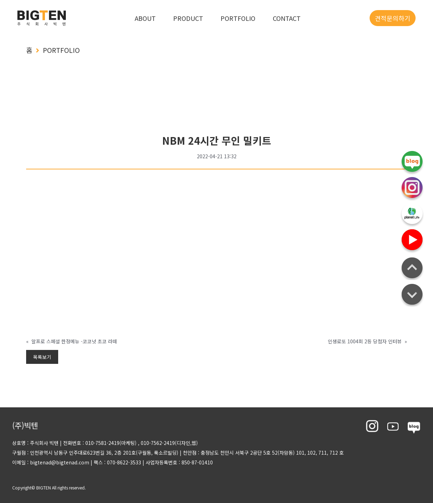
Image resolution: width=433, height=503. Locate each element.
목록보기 (42, 356)
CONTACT (287, 18)
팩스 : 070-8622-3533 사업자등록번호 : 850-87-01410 (151, 462)
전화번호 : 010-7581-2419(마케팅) (100, 442)
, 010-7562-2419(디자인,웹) (168, 442)
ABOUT (145, 18)
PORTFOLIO (238, 18)
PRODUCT (188, 18)
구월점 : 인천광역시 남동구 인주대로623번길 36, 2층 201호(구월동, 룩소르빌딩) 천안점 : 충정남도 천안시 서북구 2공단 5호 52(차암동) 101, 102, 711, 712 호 (178, 452)
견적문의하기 (392, 18)
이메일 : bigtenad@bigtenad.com (50, 462)
